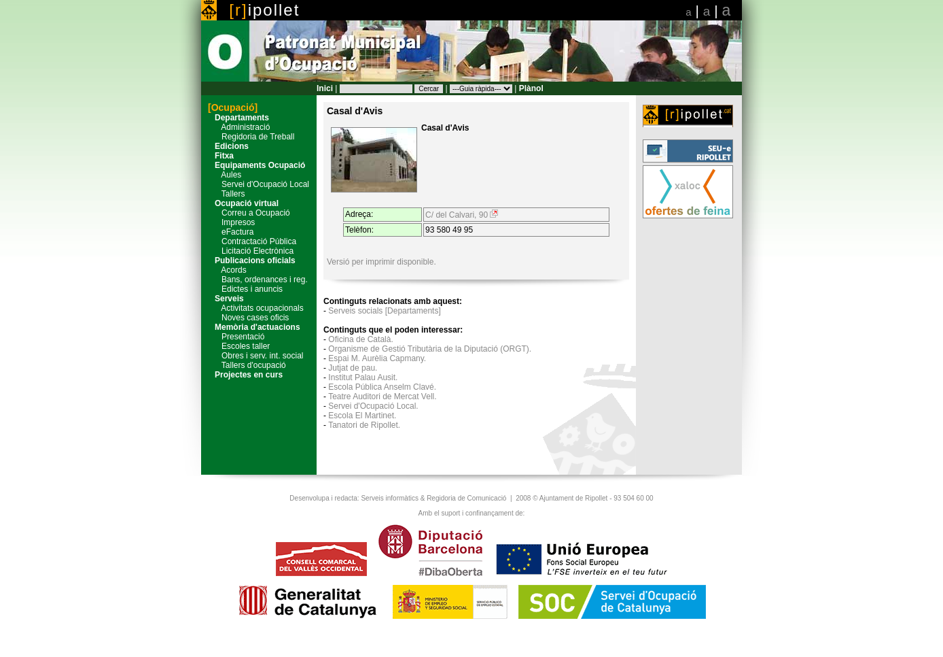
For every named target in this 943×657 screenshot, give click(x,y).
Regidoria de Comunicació (466, 498)
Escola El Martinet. (362, 415)
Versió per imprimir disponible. (381, 262)
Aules (224, 175)
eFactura (230, 232)
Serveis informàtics (389, 498)
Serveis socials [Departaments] (384, 311)
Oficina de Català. (360, 339)
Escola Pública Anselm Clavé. (382, 387)
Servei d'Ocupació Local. (373, 406)
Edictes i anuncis (245, 289)
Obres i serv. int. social (255, 355)
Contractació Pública (252, 241)
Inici (325, 88)
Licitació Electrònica (250, 251)
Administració (239, 127)
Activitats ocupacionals (256, 308)
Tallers (226, 194)
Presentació (236, 336)
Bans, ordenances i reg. (258, 279)
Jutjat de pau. (352, 368)
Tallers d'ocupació (247, 365)
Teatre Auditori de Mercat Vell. (382, 396)
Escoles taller (239, 346)
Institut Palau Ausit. (362, 377)
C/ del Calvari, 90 (461, 215)
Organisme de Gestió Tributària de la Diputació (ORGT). (429, 349)
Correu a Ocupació (249, 213)
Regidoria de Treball (251, 136)
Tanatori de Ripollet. (364, 425)
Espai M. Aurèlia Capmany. (377, 358)
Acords (227, 270)
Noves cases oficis (248, 317)
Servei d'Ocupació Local (258, 184)
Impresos (231, 222)
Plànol (531, 88)
